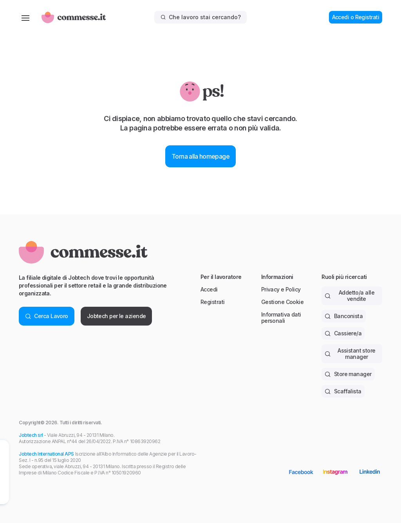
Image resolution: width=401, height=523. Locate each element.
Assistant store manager (350, 353)
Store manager (348, 374)
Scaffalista (343, 391)
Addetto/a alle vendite (349, 295)
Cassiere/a (343, 333)
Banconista (344, 316)
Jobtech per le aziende (116, 316)
